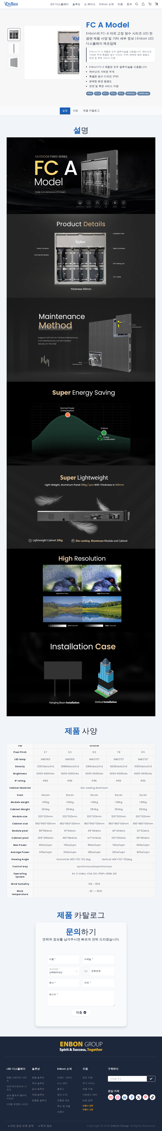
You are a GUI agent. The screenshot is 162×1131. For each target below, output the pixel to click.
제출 (81, 1012)
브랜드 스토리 (64, 1077)
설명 (65, 110)
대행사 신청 (88, 1109)
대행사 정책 (88, 1105)
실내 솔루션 (38, 1089)
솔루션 (76, 4)
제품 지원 (88, 1089)
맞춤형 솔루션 (39, 1100)
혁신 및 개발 (63, 1106)
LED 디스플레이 (59, 4)
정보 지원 (88, 1077)
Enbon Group (120, 1126)
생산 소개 (62, 1094)
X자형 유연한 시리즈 (17, 1104)
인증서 (60, 1111)
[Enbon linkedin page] (125, 1097)
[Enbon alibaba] (150, 4)
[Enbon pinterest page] (145, 1097)
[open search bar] (136, 4)
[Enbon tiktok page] (152, 1097)
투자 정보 (46, 1126)
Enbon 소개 (106, 4)
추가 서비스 (89, 1083)
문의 (129, 4)
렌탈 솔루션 (38, 1077)
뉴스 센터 (62, 1083)
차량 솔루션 (38, 1094)
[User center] (143, 4)
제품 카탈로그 (91, 110)
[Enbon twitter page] (138, 1097)
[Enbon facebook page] (131, 1097)
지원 (120, 4)
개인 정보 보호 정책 (22, 1126)
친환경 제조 (63, 1100)
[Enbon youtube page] (111, 1097)
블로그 (60, 1089)
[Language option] (156, 4)
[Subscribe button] (151, 1079)
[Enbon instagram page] (118, 1097)
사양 (75, 110)
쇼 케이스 (90, 4)
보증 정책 (88, 1100)
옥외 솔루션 (38, 1083)
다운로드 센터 (90, 1094)
